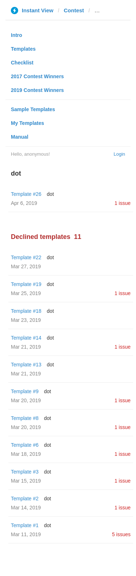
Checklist (22, 63)
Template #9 (24, 391)
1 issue (123, 203)
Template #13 (26, 364)
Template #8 (24, 418)
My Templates (27, 123)
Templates (23, 49)
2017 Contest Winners (37, 76)
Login (119, 154)
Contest (74, 10)
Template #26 (26, 194)
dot (50, 194)
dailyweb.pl (109, 10)
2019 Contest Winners (37, 90)
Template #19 (26, 284)
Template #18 (26, 311)
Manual (19, 137)
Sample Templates (33, 109)
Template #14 (26, 338)
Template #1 (24, 525)
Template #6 (24, 445)
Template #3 (24, 472)
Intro (16, 35)
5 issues (121, 534)
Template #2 (24, 498)
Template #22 (26, 257)
